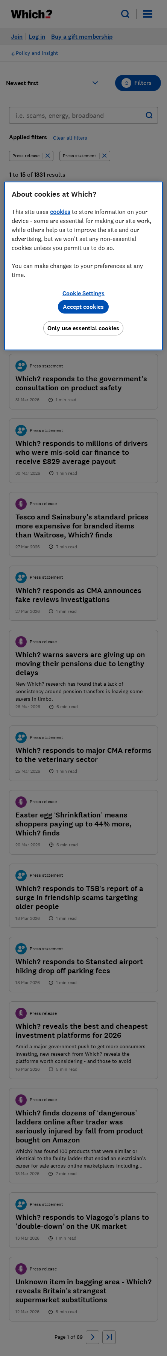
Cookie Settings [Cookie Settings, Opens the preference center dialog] (83, 293)
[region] (83, 265)
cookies (60, 211)
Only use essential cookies (83, 328)
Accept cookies (83, 306)
